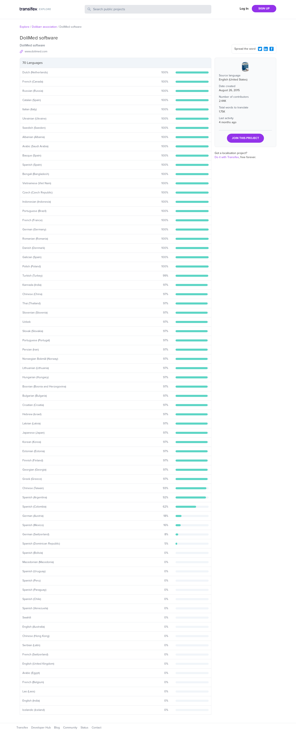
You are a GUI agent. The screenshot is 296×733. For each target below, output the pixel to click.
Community (70, 727)
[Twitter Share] (260, 49)
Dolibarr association (44, 27)
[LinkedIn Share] (266, 49)
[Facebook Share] (271, 49)
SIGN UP (264, 8)
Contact (96, 727)
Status (84, 727)
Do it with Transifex (227, 157)
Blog (57, 727)
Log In (244, 9)
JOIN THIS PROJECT (245, 138)
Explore (24, 27)
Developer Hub (41, 727)
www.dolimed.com (36, 51)
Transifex (22, 727)
